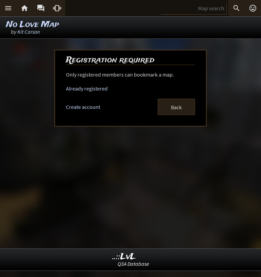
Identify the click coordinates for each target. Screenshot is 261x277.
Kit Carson (28, 31)
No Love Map (32, 25)
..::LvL (124, 257)
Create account (83, 106)
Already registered (87, 88)
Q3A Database (133, 263)
